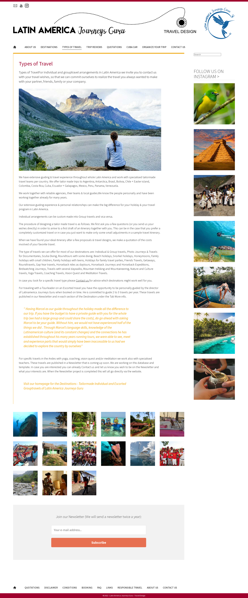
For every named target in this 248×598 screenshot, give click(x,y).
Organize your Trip (154, 47)
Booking (87, 587)
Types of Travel (72, 47)
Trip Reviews (94, 47)
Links (109, 587)
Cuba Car (132, 47)
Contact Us (178, 47)
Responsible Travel (130, 587)
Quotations (114, 47)
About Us (30, 47)
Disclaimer (51, 587)
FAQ (99, 587)
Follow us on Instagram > (209, 73)
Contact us (82, 280)
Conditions (69, 587)
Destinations (49, 47)
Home (16, 47)
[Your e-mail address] (98, 530)
